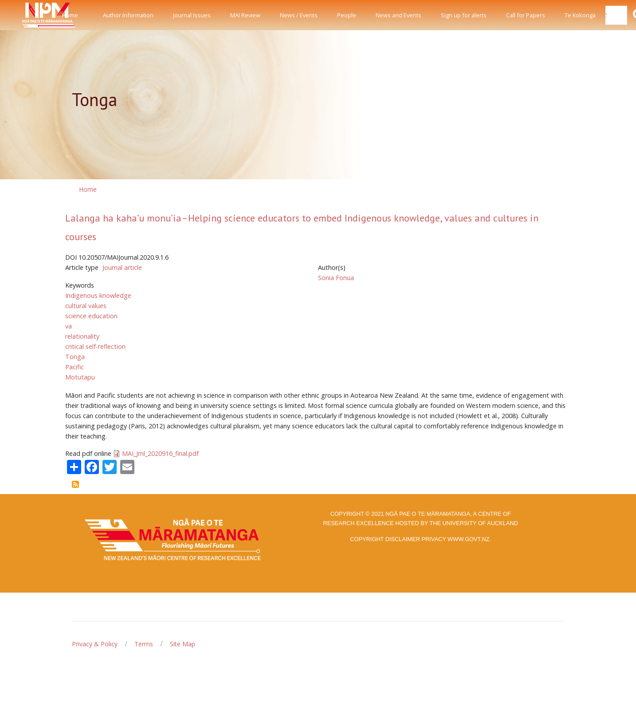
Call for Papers (525, 15)
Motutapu (80, 377)
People (346, 15)
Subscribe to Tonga (75, 484)
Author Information (128, 15)
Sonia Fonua (336, 277)
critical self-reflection (95, 346)
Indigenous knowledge (98, 295)
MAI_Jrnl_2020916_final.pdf (160, 453)
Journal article (122, 267)
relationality (82, 336)
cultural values (85, 305)
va (68, 326)
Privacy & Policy (95, 644)
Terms (143, 644)
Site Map (182, 644)
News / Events (299, 15)
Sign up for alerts (464, 15)
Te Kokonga (580, 15)
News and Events (398, 15)
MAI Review (245, 15)
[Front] (26, 15)
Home (70, 15)
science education (91, 316)
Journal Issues (192, 15)
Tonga (75, 356)
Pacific (74, 367)
